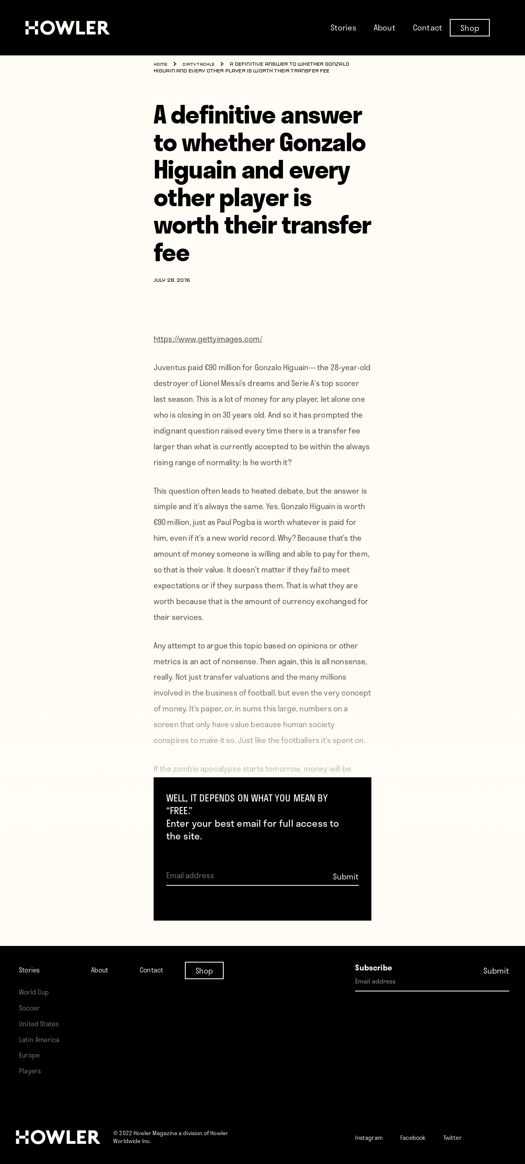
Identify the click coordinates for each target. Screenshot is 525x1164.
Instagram (373, 1137)
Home (162, 64)
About (385, 27)
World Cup (36, 991)
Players (31, 1070)
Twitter (472, 1137)
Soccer (31, 1007)
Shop (469, 27)
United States (42, 1023)
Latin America (42, 1039)
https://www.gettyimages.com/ (208, 355)
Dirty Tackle (203, 64)
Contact (427, 27)
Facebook (425, 1137)
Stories (343, 27)
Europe (31, 1054)
